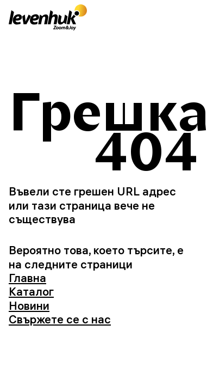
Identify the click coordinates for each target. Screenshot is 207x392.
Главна (27, 278)
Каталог (31, 291)
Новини (29, 305)
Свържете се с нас (60, 319)
